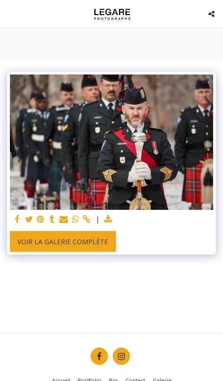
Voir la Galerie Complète (62, 241)
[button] (10, 13)
